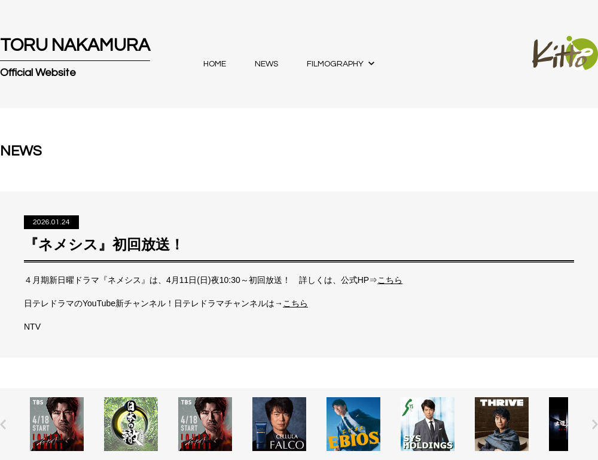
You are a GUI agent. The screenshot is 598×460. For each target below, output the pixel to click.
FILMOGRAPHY (335, 64)
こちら (389, 280)
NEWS (266, 64)
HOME (214, 64)
